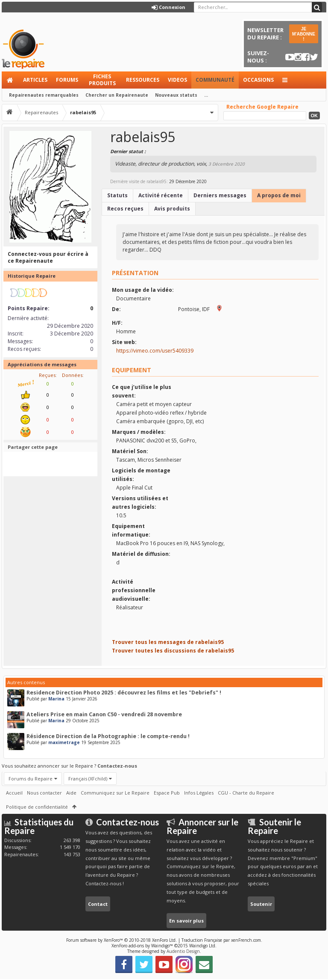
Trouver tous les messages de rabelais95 (168, 642)
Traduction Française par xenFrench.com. (222, 940)
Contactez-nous (117, 765)
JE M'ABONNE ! (303, 34)
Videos (177, 79)
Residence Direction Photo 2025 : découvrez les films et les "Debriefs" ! (123, 692)
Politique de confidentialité (37, 807)
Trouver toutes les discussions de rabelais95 (173, 650)
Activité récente (160, 195)
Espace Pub (167, 792)
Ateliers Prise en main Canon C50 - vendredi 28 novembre (104, 714)
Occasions (258, 79)
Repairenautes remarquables (44, 95)
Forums (67, 79)
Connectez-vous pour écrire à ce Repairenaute (48, 257)
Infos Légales (199, 792)
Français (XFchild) (87, 778)
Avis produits (172, 208)
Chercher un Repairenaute (116, 95)
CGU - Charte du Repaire (246, 792)
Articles (35, 79)
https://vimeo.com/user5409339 (154, 350)
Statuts (117, 195)
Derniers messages (219, 195)
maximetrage (64, 742)
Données (72, 375)
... (206, 95)
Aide (71, 792)
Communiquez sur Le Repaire (115, 792)
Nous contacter (44, 792)
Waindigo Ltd (202, 946)
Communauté (215, 79)
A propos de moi (279, 195)
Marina (56, 699)
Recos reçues (125, 208)
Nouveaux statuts (176, 95)
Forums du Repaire (31, 778)
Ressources (142, 79)
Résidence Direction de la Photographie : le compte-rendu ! (108, 736)
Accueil (10, 80)
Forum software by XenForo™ (121, 940)
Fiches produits (102, 80)
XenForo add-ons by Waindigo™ (142, 946)
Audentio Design (183, 951)
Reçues (47, 375)
